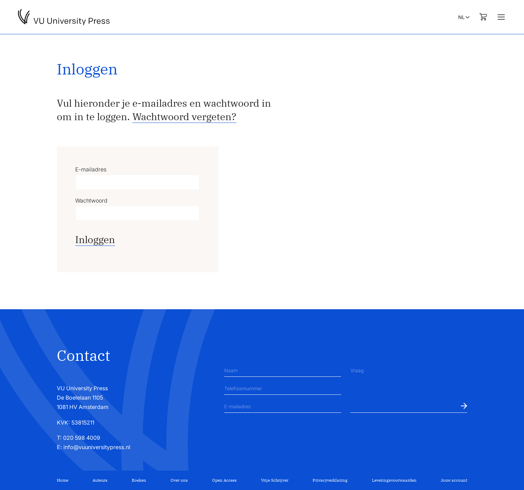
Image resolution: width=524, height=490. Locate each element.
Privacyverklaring (330, 480)
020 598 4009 (81, 438)
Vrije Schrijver (274, 480)
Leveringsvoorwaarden (394, 480)
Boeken (139, 480)
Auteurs (100, 480)
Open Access (224, 480)
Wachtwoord (91, 200)
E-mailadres (90, 169)
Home (62, 480)
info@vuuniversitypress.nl (96, 447)
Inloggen (95, 239)
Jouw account (454, 480)
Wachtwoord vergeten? (184, 116)
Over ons (179, 480)
